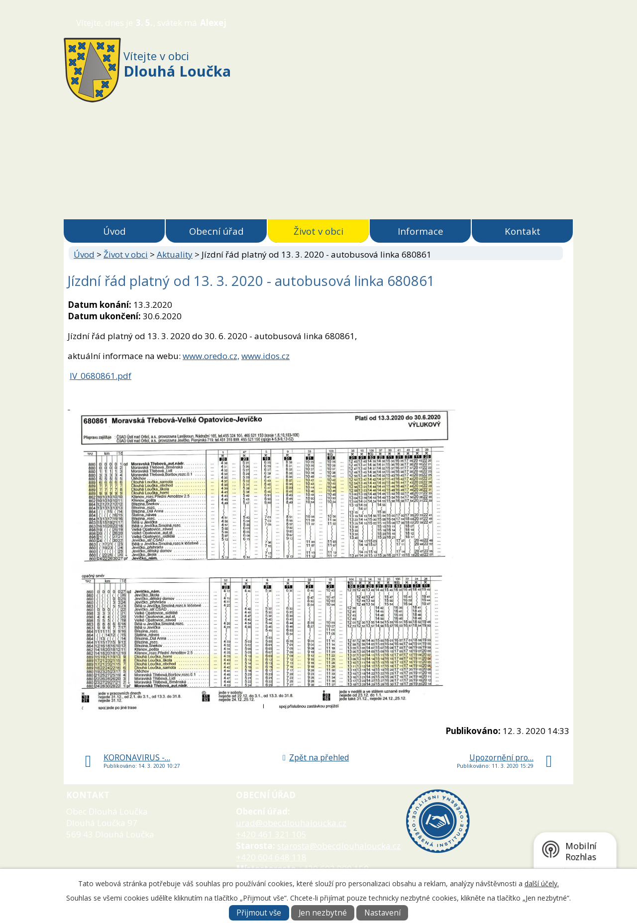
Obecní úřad (216, 231)
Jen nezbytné (323, 913)
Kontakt (522, 231)
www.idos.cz (265, 356)
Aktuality (175, 254)
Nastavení (382, 913)
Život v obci (318, 231)
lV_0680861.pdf (100, 375)
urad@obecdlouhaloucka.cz (291, 823)
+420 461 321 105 (271, 834)
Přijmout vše (258, 913)
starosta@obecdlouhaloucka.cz (339, 845)
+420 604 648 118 (271, 857)
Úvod (114, 231)
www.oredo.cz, (211, 356)
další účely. (542, 883)
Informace (420, 231)
